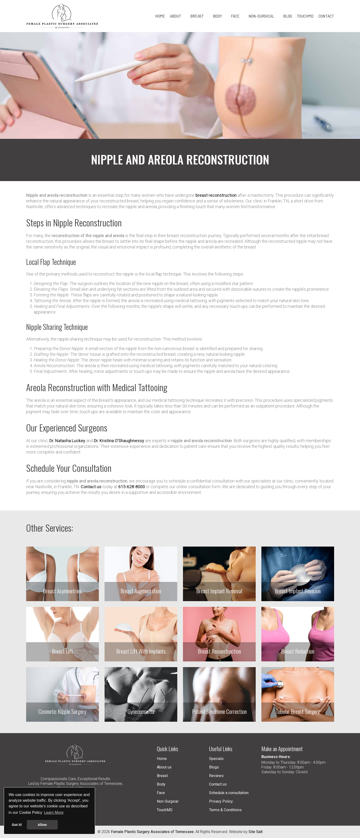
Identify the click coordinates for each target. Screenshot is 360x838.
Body (161, 784)
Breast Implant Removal (219, 591)
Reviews (216, 775)
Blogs (214, 767)
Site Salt (256, 831)
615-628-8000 (131, 486)
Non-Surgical (167, 801)
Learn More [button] (53, 812)
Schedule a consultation (229, 793)
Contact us (91, 486)
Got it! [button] (17, 825)
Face (161, 793)
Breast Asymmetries (62, 591)
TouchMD (165, 810)
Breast (162, 775)
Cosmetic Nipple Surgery (62, 711)
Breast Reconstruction (219, 651)
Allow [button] (42, 825)
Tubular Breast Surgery (298, 711)
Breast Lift (62, 651)
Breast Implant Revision (298, 591)
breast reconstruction (216, 195)
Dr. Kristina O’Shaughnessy (119, 440)
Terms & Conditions (225, 810)
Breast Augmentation (140, 591)
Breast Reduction (297, 651)
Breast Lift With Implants (141, 651)
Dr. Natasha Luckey (67, 440)
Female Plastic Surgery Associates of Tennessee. (152, 831)
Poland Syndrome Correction (219, 711)
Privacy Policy (221, 801)
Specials (216, 758)
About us (164, 767)
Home (162, 758)
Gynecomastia (141, 711)
